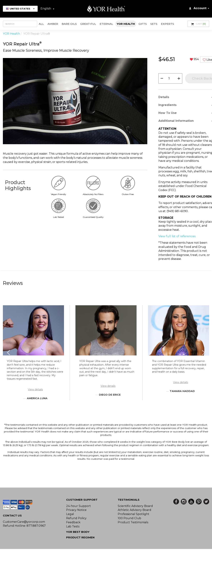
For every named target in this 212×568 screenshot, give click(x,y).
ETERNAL (106, 23)
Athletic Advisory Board (134, 510)
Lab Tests (72, 526)
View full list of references (177, 236)
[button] (8, 352)
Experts (167, 23)
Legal (70, 514)
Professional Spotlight (133, 514)
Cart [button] (198, 23)
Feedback (73, 522)
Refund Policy (76, 518)
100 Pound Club (129, 518)
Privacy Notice (76, 510)
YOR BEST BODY (77, 532)
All (41, 23)
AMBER (52, 23)
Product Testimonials (133, 522)
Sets (153, 23)
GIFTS (143, 23)
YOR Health (126, 23)
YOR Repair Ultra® (36, 33)
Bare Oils (69, 23)
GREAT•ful (88, 23)
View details (35, 389)
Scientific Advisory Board (135, 506)
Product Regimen (80, 537)
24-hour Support (78, 506)
